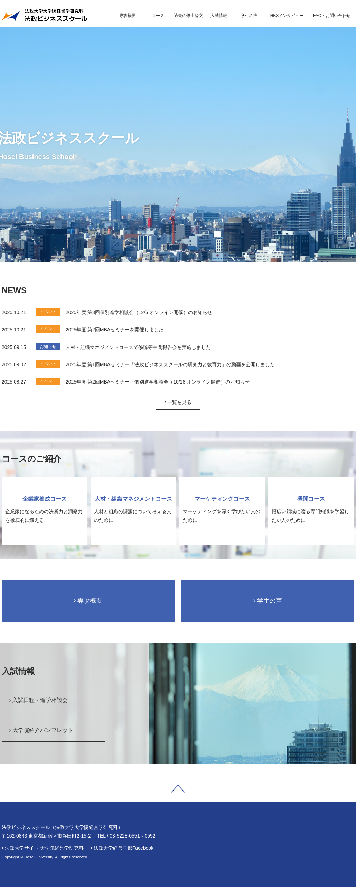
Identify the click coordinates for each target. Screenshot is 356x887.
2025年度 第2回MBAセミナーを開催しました (114, 329)
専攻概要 (88, 600)
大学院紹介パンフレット (41, 730)
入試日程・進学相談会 (38, 700)
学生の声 (267, 600)
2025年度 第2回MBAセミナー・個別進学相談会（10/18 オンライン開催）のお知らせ (158, 382)
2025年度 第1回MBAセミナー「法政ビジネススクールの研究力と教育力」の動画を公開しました (170, 364)
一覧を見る (178, 402)
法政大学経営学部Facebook (123, 848)
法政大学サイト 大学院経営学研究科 (44, 848)
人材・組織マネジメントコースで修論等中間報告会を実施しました (138, 347)
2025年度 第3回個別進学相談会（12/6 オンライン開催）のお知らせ (139, 312)
